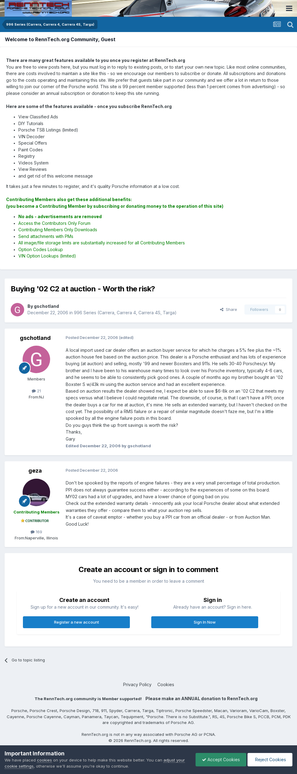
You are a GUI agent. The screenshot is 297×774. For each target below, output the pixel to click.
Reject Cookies (270, 759)
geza (35, 470)
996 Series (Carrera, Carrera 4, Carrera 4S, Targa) (125, 312)
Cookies (165, 684)
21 (36, 390)
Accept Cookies (221, 759)
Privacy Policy (137, 684)
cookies (44, 760)
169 (36, 531)
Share (228, 309)
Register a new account (76, 622)
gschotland (35, 338)
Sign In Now (205, 622)
